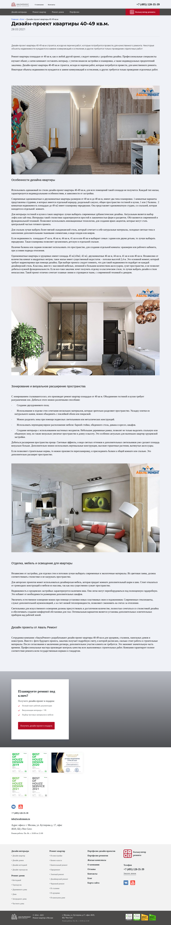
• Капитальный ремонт (58, 865)
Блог (22, 19)
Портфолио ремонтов (98, 855)
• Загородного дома (19, 899)
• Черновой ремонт (56, 884)
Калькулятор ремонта (142, 12)
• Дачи (13, 894)
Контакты (51, 5)
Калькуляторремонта (139, 853)
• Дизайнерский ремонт (58, 879)
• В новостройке (55, 856)
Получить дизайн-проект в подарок (36, 726)
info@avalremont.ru (20, 819)
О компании (39, 5)
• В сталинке (54, 888)
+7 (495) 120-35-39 (148, 4)
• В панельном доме (57, 898)
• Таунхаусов (16, 885)
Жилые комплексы (97, 860)
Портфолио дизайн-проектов (101, 851)
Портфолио (74, 12)
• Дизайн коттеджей (19, 865)
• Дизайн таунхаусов (19, 870)
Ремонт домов (58, 12)
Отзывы (92, 869)
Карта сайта (93, 883)
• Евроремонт (54, 870)
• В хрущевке (54, 893)
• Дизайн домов (17, 860)
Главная (14, 19)
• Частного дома (17, 904)
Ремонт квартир (39, 12)
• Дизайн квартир (18, 856)
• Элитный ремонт (56, 874)
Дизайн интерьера (19, 12)
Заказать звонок (130, 873)
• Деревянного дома (19, 890)
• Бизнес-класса (55, 860)
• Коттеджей (16, 880)
